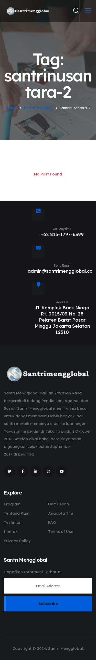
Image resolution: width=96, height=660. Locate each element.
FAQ (52, 522)
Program (12, 504)
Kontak (10, 531)
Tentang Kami (17, 513)
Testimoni (13, 522)
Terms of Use (60, 531)
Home (11, 108)
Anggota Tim (60, 513)
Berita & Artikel (38, 108)
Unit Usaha (58, 504)
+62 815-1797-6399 (62, 234)
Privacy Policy (17, 540)
